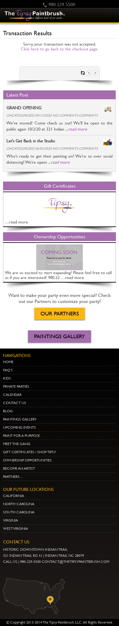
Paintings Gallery (59, 336)
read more (77, 129)
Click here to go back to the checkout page (59, 48)
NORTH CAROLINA (18, 504)
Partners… (13, 477)
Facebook (46, 571)
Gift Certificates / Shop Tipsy (29, 452)
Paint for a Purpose (21, 436)
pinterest (18, 571)
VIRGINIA (10, 520)
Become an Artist (19, 468)
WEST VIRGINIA (15, 528)
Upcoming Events (19, 427)
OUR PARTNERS (59, 313)
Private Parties (16, 386)
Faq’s (8, 370)
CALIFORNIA (13, 496)
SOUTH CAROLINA (18, 512)
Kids (7, 378)
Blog (8, 411)
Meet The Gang (16, 444)
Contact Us (14, 403)
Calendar (12, 395)
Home (8, 362)
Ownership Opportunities (27, 460)
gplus (37, 571)
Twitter (27, 571)
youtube (8, 571)
